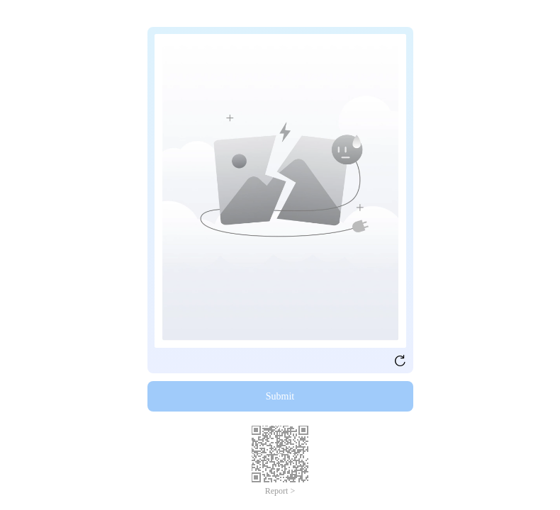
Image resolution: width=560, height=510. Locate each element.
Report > (280, 491)
